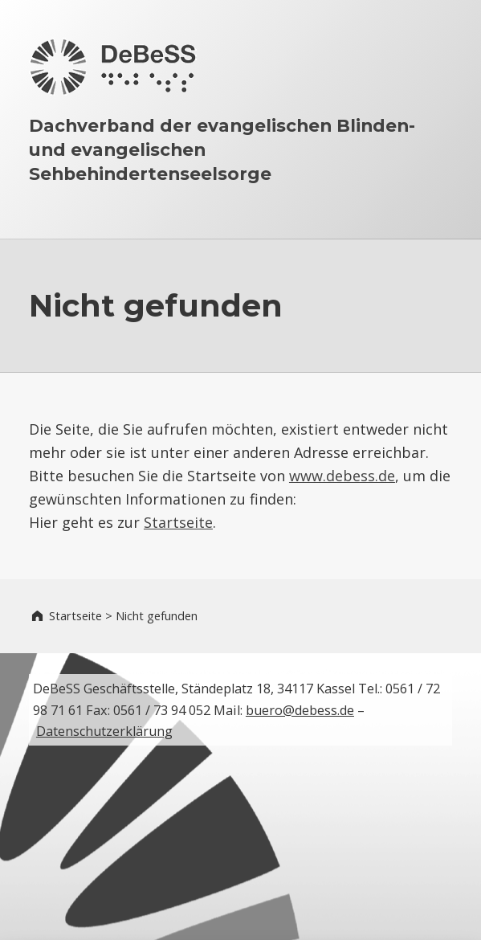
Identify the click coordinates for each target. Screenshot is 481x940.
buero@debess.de (300, 710)
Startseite (178, 522)
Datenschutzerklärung (104, 731)
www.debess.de (342, 475)
